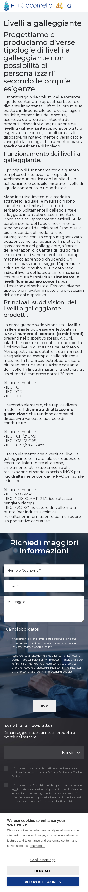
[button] (69, 6)
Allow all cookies (43, 882)
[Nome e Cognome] (44, 570)
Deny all (42, 871)
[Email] (44, 586)
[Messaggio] (44, 609)
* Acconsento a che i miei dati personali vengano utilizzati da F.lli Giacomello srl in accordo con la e (40, 643)
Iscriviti (71, 752)
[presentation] (31, 685)
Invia (44, 706)
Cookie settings (42, 860)
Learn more (37, 845)
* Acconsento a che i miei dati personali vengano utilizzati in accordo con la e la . (43, 772)
